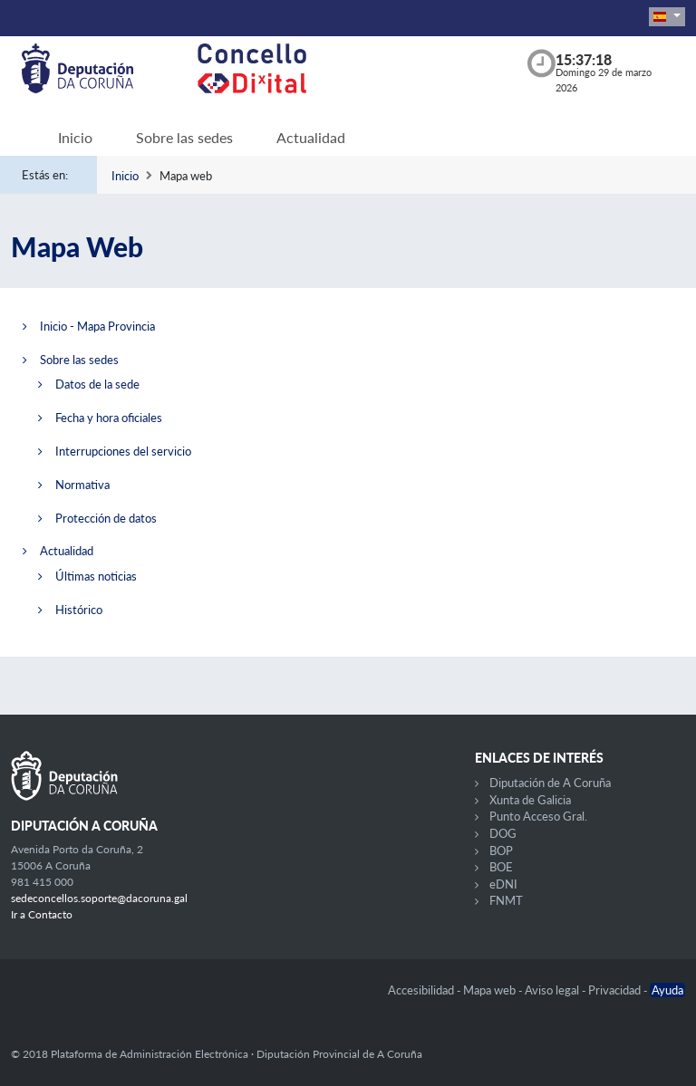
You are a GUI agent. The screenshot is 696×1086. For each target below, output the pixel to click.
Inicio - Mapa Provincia (97, 326)
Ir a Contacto (41, 914)
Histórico (78, 609)
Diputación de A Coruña (550, 782)
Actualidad (310, 137)
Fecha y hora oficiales (108, 417)
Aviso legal (553, 990)
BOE (501, 867)
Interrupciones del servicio (123, 451)
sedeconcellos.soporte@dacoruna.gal (99, 898)
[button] (667, 16)
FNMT (506, 900)
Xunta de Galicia (530, 800)
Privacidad (615, 990)
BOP (501, 850)
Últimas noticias (96, 576)
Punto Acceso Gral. (538, 816)
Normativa (82, 484)
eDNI (503, 884)
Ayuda (667, 990)
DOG (503, 833)
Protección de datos (106, 518)
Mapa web (490, 990)
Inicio (75, 137)
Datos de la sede (97, 384)
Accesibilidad (422, 990)
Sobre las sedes (184, 137)
